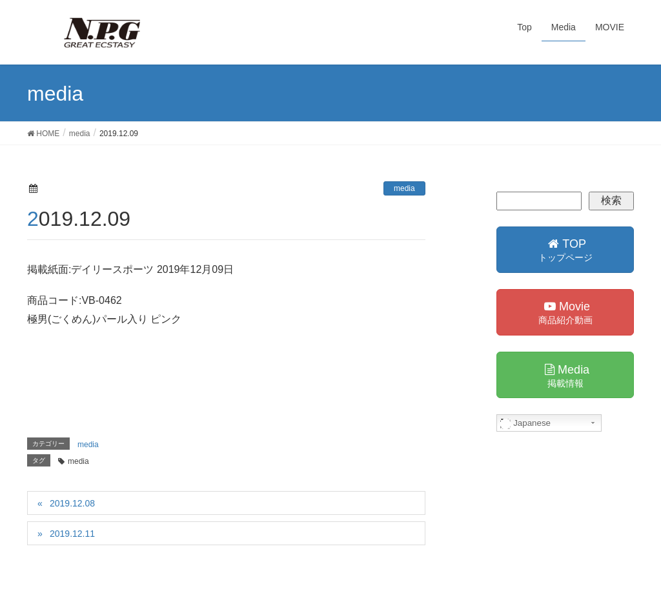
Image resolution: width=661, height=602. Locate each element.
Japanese (525, 423)
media (404, 188)
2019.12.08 (72, 503)
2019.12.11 (72, 533)
